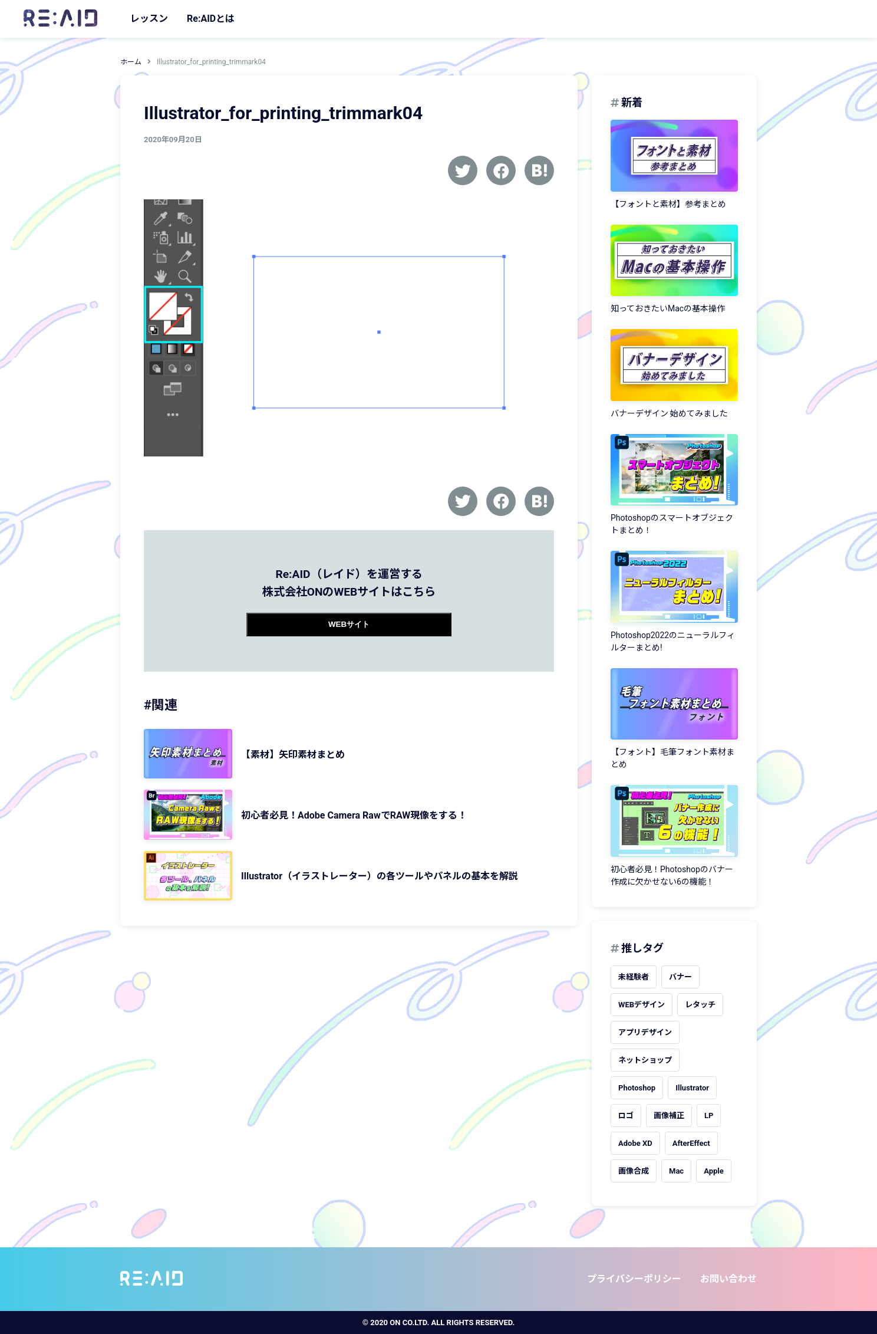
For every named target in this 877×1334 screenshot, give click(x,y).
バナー (680, 976)
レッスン (149, 18)
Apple (714, 1171)
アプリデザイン (645, 1032)
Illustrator (692, 1087)
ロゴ (626, 1115)
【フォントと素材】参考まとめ (668, 204)
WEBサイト (349, 624)
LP (708, 1115)
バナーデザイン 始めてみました (669, 413)
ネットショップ (645, 1060)
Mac (676, 1171)
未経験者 (633, 976)
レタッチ (700, 1004)
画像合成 (633, 1171)
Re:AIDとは (211, 18)
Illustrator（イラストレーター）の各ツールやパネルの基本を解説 (379, 876)
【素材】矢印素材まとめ (293, 754)
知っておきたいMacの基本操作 (668, 308)
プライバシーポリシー (634, 1278)
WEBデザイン (641, 1004)
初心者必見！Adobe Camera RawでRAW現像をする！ (354, 815)
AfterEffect (691, 1143)
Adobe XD (635, 1143)
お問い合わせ (728, 1278)
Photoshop (636, 1087)
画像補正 (669, 1115)
